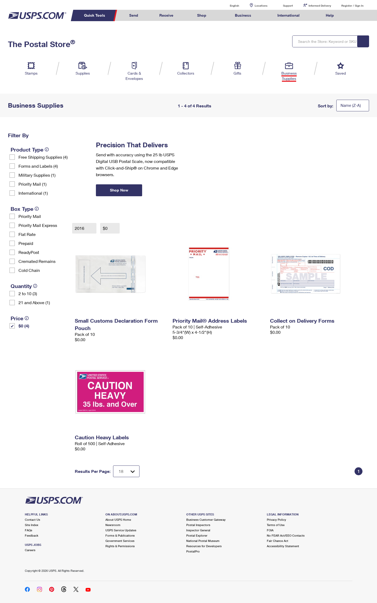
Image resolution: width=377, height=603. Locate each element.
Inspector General (198, 530)
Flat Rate (27, 234)
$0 (106, 228)
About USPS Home (118, 519)
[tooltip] (47, 149)
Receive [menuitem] (166, 15)
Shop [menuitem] (201, 15)
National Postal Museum (203, 540)
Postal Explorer (196, 535)
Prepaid (25, 243)
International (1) (33, 192)
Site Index (31, 525)
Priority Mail (29, 216)
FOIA (270, 530)
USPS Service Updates (120, 530)
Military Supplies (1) (36, 174)
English (229, 5)
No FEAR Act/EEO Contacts (286, 535)
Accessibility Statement (283, 546)
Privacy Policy (276, 519)
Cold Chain (29, 270)
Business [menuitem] (243, 15)
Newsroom (112, 525)
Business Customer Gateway (206, 519)
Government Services (119, 540)
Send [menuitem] (133, 15)
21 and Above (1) (34, 302)
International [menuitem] (288, 15)
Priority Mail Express (37, 225)
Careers (30, 550)
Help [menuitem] (330, 15)
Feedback (31, 535)
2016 (80, 228)
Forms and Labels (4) (38, 165)
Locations (261, 5)
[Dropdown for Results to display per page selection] (126, 471)
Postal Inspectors (198, 525)
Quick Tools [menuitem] (94, 15)
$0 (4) (23, 325)
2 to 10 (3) (27, 293)
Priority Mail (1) (32, 183)
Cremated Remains (36, 261)
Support (288, 5)
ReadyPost (28, 252)
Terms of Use (276, 525)
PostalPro (193, 551)
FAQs (28, 530)
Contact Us (32, 519)
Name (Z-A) (351, 105)
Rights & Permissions (120, 546)
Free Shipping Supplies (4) (43, 156)
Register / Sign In (352, 5)
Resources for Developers (204, 546)
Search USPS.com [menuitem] (354, 15)
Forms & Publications (120, 535)
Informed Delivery (320, 5)
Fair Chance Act (277, 540)
